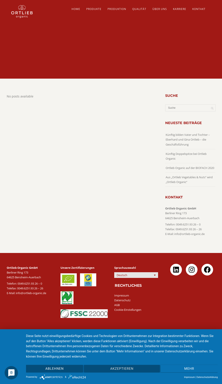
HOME (76, 9)
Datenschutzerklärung (207, 377)
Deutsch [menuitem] (122, 275)
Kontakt (199, 9)
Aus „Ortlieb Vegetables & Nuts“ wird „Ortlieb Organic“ (189, 179)
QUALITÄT (139, 9)
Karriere (179, 9)
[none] (136, 275)
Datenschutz (122, 300)
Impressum (121, 295)
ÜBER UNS (159, 9)
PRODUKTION (117, 9)
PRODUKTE (93, 9)
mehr (189, 369)
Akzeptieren (121, 369)
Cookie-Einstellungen (127, 310)
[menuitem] (136, 275)
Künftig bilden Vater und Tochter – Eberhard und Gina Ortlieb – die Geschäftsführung (188, 139)
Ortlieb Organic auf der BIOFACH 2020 (190, 168)
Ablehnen (54, 369)
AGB (117, 305)
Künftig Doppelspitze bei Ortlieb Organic (186, 156)
